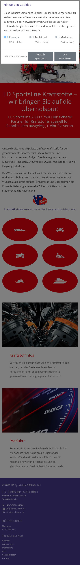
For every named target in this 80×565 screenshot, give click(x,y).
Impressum (21, 56)
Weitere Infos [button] (16, 42)
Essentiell (15, 39)
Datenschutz (9, 56)
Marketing (67, 39)
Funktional (41, 39)
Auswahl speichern (40, 56)
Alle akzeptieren (65, 56)
